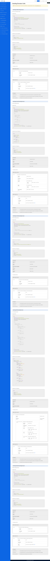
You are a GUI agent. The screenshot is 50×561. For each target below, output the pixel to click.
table (34, 88)
